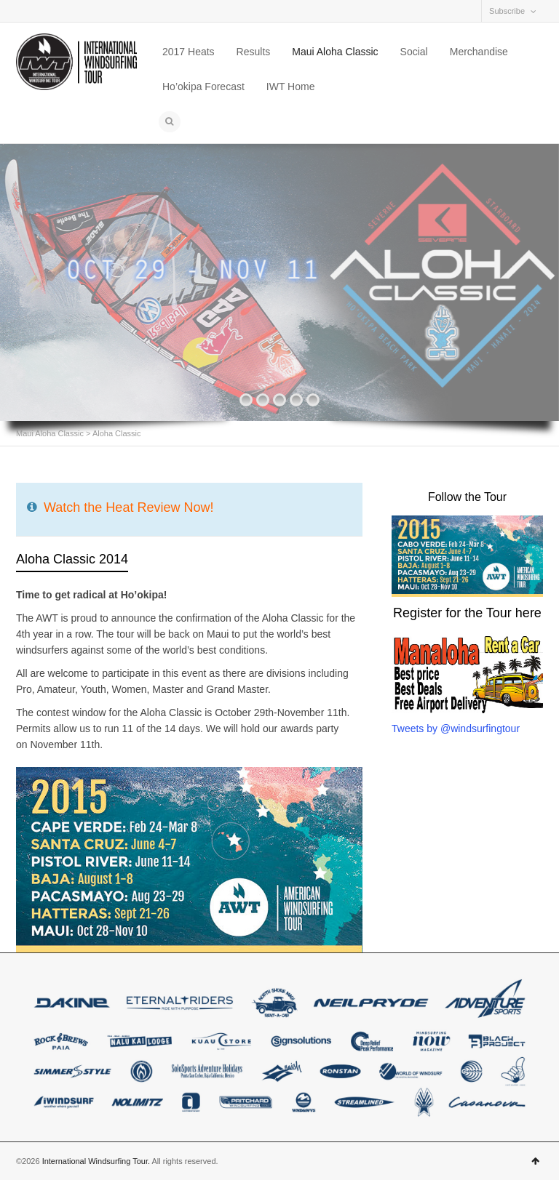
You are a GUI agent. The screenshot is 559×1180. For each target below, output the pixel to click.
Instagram (46, 11)
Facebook (24, 11)
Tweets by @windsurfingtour (456, 728)
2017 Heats (188, 51)
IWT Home (290, 86)
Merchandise (479, 51)
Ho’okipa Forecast (203, 86)
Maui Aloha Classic (335, 51)
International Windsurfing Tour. (96, 1161)
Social (414, 51)
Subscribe (507, 11)
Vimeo (67, 11)
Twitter (88, 11)
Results (254, 51)
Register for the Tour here (467, 613)
